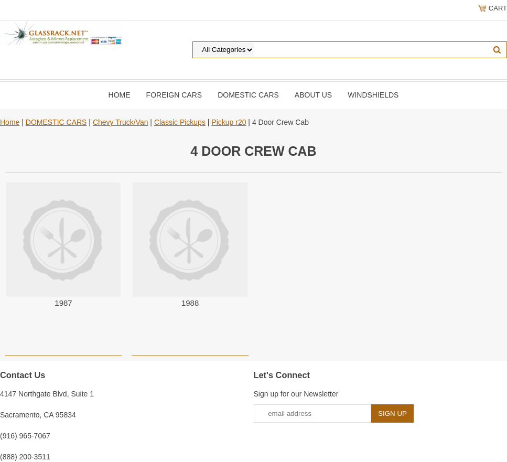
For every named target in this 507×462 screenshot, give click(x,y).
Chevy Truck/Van (120, 122)
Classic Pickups (180, 122)
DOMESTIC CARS (248, 95)
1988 (190, 302)
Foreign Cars (174, 95)
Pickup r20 (228, 122)
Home (120, 95)
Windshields (373, 95)
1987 (63, 302)
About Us (313, 95)
